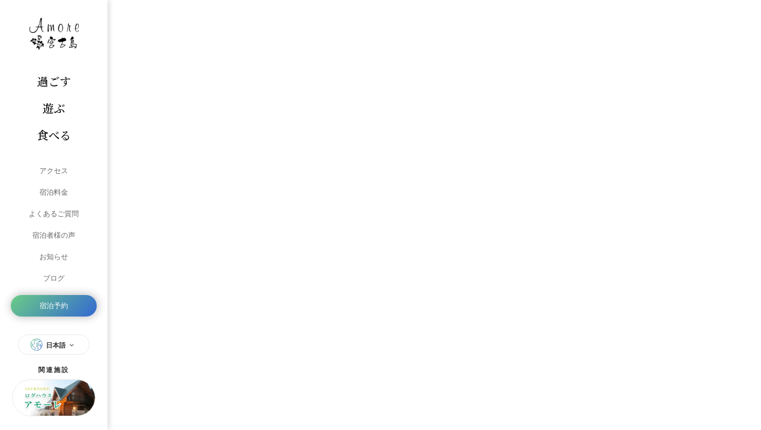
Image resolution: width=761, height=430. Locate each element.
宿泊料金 (53, 192)
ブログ (54, 278)
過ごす (54, 81)
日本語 (53, 345)
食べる (54, 135)
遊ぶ (53, 108)
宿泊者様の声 (53, 235)
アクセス (53, 171)
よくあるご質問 (54, 214)
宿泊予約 (53, 306)
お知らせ (53, 257)
